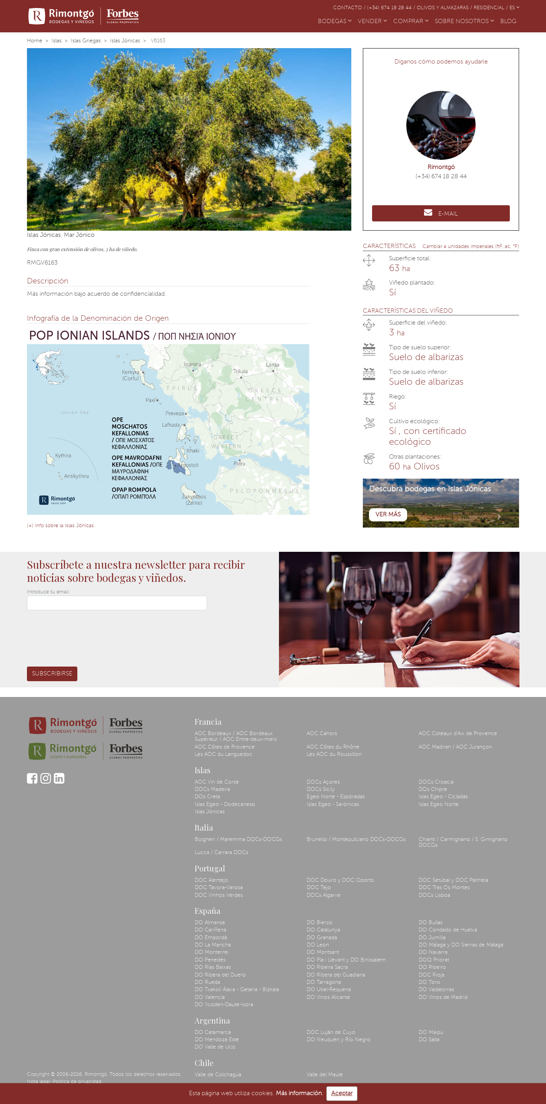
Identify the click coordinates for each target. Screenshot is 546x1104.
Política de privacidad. (78, 1081)
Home (34, 41)
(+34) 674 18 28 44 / (392, 7)
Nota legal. (39, 1081)
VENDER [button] (372, 21)
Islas (57, 41)
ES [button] (514, 7)
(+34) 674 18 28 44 (441, 177)
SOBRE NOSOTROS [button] (464, 21)
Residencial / (491, 7)
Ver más (388, 515)
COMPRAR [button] (411, 21)
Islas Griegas (86, 41)
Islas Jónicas (125, 41)
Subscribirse (52, 674)
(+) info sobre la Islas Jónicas (60, 525)
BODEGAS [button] (335, 21)
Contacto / (350, 7)
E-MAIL (441, 212)
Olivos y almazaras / (445, 7)
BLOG (509, 21)
